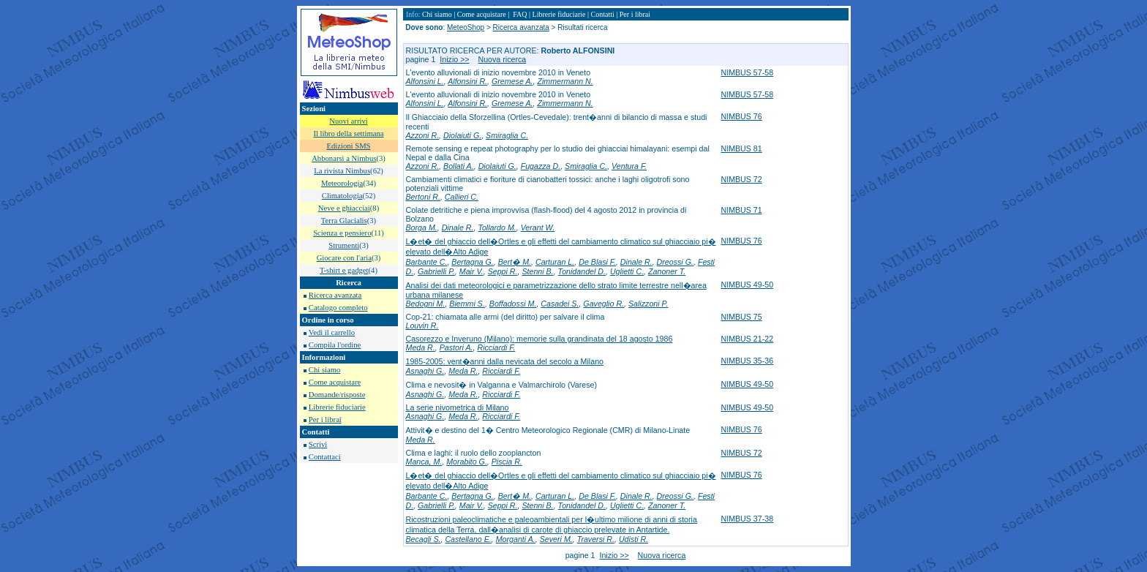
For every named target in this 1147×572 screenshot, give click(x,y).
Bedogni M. (425, 303)
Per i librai (325, 419)
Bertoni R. (423, 196)
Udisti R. (633, 539)
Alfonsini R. (467, 81)
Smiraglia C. (507, 135)
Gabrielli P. (436, 271)
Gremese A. (512, 81)
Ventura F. (629, 166)
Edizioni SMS (348, 146)
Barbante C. (427, 261)
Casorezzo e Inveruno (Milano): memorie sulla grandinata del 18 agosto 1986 (539, 338)
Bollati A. (458, 166)
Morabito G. (466, 461)
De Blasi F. (597, 261)
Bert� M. (514, 261)
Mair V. (471, 271)
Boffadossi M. (513, 303)
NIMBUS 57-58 (747, 72)
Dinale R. (458, 227)
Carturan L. (554, 261)
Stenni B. (537, 271)
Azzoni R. (423, 135)
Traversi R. (595, 539)
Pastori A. (456, 347)
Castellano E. (468, 539)
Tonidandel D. (582, 271)
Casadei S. (560, 303)
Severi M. (556, 539)
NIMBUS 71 (741, 210)
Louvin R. (422, 325)
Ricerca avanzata (335, 295)
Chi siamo (325, 370)
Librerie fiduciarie (337, 407)
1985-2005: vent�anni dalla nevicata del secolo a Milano (504, 361)
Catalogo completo (338, 308)
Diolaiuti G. (462, 135)
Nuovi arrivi (348, 121)
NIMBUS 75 (741, 316)
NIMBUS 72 (741, 179)
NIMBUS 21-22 (747, 338)
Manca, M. (424, 461)
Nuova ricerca (502, 59)
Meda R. (420, 347)
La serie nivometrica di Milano (457, 407)
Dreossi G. (675, 261)
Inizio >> (454, 59)
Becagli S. (423, 539)
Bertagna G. (472, 261)
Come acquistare (335, 382)
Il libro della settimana (348, 133)
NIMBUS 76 (741, 116)
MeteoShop (465, 27)
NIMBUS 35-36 (747, 360)
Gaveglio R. (603, 303)
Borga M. (421, 227)
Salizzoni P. (648, 303)
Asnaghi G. (425, 370)
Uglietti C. (627, 271)
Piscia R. (507, 461)
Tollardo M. (497, 227)
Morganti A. (515, 539)
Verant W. (538, 227)
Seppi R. (503, 271)
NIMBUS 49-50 (747, 284)
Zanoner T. (666, 271)
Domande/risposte (337, 395)
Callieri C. (461, 196)
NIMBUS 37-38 (747, 518)
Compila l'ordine (335, 345)
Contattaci (325, 457)
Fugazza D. (541, 166)
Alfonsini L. (425, 81)
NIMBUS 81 (741, 148)
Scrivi (318, 444)
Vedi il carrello (332, 332)
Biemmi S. (467, 303)
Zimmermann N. (565, 81)
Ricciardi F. (496, 347)
